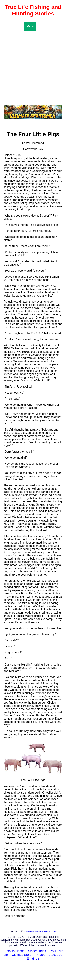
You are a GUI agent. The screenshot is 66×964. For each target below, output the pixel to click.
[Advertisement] (33, 66)
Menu (30, 26)
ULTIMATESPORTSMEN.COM (40, 931)
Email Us (33, 958)
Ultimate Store (22, 955)
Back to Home (14, 951)
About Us (55, 955)
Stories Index (37, 951)
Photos (40, 955)
